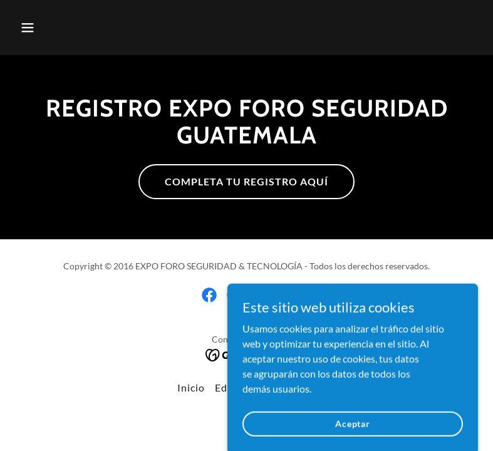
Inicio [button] (191, 387)
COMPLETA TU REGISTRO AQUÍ (246, 181)
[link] (209, 295)
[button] (68, 27)
